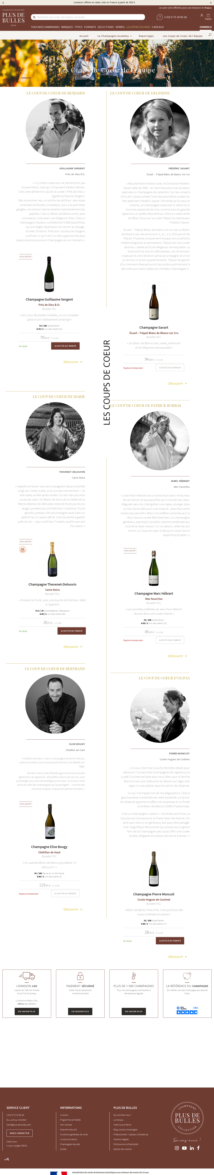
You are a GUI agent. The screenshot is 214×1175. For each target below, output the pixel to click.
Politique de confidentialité (126, 1144)
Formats (90, 27)
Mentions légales (121, 1139)
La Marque (118, 1119)
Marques (67, 27)
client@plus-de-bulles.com (19, 1124)
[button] (7, 1159)
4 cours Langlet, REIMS (17, 1145)
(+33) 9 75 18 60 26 (15, 1114)
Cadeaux (158, 27)
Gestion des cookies (123, 1148)
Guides (63, 1148)
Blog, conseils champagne (125, 1129)
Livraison (64, 1114)
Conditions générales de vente (74, 1134)
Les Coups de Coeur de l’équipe (183, 35)
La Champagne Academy (113, 35)
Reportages (146, 35)
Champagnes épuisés (70, 1144)
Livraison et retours (68, 1139)
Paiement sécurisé (68, 1129)
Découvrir (71, 361)
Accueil (83, 35)
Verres (120, 27)
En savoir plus (27, 1011)
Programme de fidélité (70, 1119)
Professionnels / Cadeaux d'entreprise (131, 1134)
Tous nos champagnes (45, 27)
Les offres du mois (138, 27)
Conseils (206, 27)
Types (78, 27)
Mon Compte (66, 1124)
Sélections (106, 27)
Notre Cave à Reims (122, 1124)
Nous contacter (19, 1133)
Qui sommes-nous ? (122, 1114)
